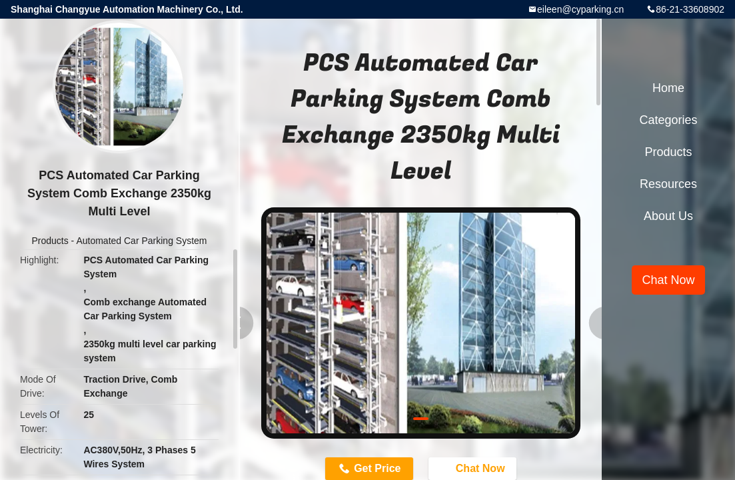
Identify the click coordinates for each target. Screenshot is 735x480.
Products (49, 240)
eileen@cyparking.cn (580, 9)
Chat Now (668, 280)
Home (668, 88)
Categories (668, 120)
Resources (668, 184)
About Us (668, 216)
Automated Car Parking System (141, 240)
